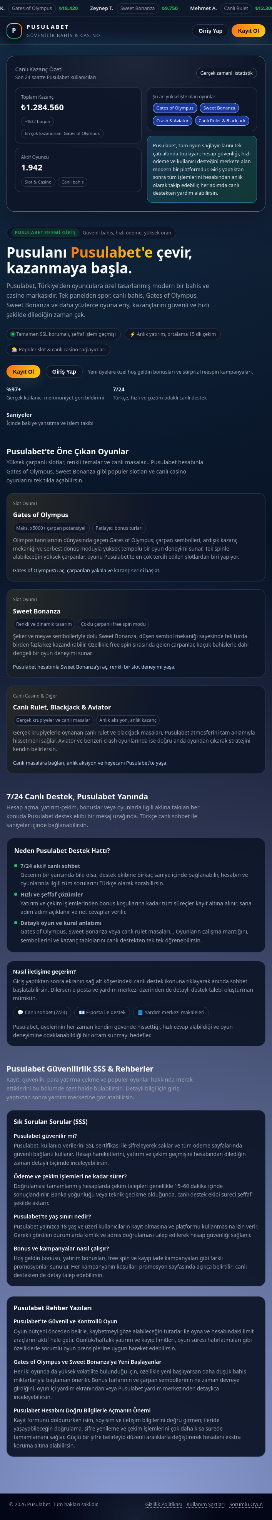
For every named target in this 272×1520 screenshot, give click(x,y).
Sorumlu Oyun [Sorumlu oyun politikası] (246, 1504)
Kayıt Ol (248, 31)
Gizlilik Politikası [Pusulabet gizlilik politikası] (163, 1504)
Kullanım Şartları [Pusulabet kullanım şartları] (206, 1504)
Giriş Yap (210, 31)
